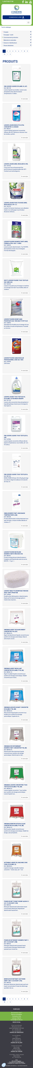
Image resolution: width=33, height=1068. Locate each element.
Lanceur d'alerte (16, 1018)
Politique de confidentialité (16, 1062)
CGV (16, 1060)
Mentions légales (16, 1061)
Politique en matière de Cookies (16, 1063)
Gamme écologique (16, 1014)
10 (4, 1002)
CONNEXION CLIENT (16, 17)
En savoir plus (24, 98)
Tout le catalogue (6, 27)
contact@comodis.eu (16, 1019)
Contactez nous (16, 1016)
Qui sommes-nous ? (16, 1012)
